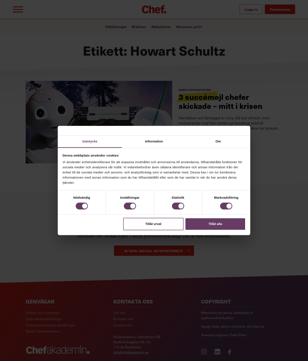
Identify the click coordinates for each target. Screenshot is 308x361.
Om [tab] (218, 141)
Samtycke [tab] (90, 141)
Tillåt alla (215, 224)
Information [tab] (154, 141)
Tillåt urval (153, 224)
